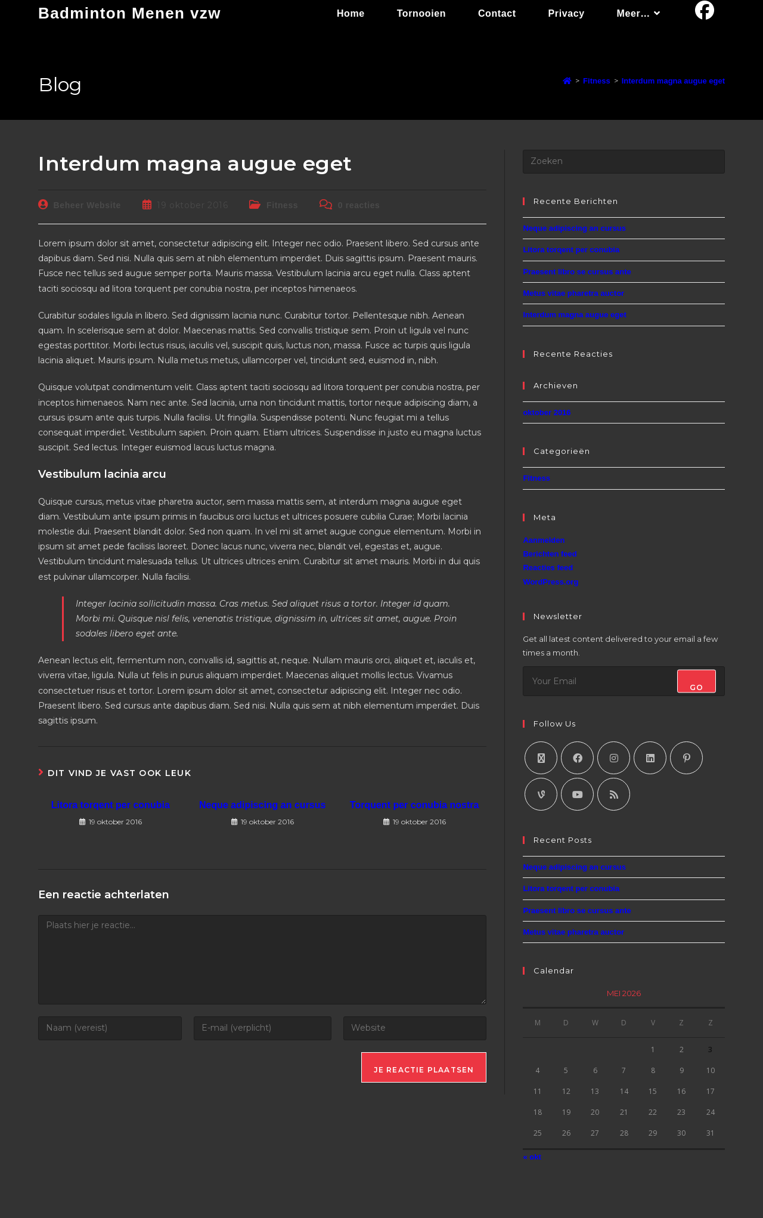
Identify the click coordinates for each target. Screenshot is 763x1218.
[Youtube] (577, 794)
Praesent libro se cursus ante (577, 271)
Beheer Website (87, 205)
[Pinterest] (686, 757)
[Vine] (541, 794)
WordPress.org (550, 581)
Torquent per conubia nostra (414, 805)
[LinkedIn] (650, 757)
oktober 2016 (546, 412)
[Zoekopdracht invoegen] (624, 162)
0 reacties (359, 205)
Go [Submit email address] (696, 686)
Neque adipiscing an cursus (262, 805)
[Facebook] (577, 757)
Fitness (282, 205)
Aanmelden (544, 540)
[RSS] (613, 794)
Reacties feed (548, 567)
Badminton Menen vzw (129, 13)
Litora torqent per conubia (110, 805)
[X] (541, 757)
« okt (532, 1156)
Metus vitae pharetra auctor (573, 293)
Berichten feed (549, 553)
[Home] (567, 80)
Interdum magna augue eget (673, 80)
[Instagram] (613, 757)
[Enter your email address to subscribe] (624, 681)
